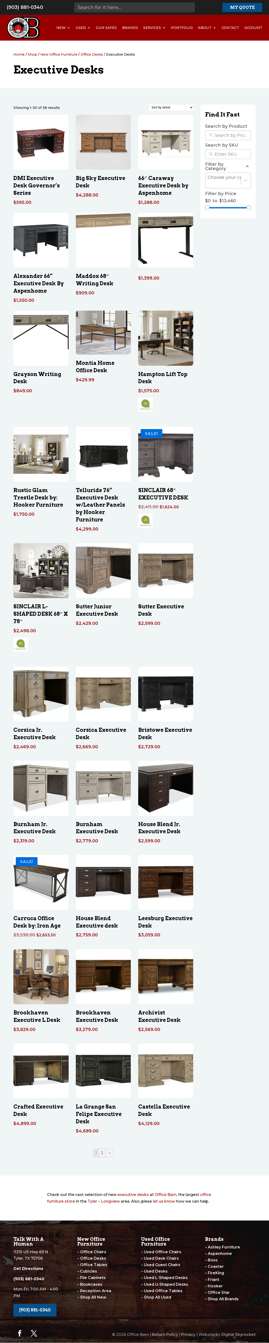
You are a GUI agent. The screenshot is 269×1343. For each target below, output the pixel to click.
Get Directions (28, 1268)
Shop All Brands (223, 1299)
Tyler (92, 1201)
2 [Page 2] (102, 1153)
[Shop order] (171, 108)
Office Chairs (93, 1252)
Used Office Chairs (162, 1252)
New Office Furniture (58, 54)
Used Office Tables (163, 1291)
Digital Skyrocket (238, 1334)
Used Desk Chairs (161, 1258)
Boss (213, 1260)
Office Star (219, 1292)
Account (253, 28)
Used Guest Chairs (162, 1265)
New (61, 28)
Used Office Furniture (155, 1241)
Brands (130, 28)
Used (81, 28)
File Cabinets (93, 1277)
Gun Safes (106, 28)
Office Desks (92, 54)
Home (19, 54)
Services (152, 28)
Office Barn (165, 1194)
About (204, 28)
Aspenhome (220, 1253)
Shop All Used (157, 1297)
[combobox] (224, 180)
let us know (164, 1201)
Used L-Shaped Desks (166, 1277)
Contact (230, 28)
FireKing (216, 1273)
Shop (32, 54)
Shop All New (93, 1297)
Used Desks (156, 1271)
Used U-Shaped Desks (166, 1284)
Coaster (216, 1266)
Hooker (215, 1286)
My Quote (242, 7)
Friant (213, 1279)
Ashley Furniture (224, 1247)
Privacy (188, 1334)
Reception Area (95, 1291)
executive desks (133, 1194)
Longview (110, 1201)
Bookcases (91, 1284)
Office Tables (93, 1265)
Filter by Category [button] (228, 166)
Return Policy (165, 1334)
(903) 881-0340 (25, 7)
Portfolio (182, 28)
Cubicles (88, 1271)
